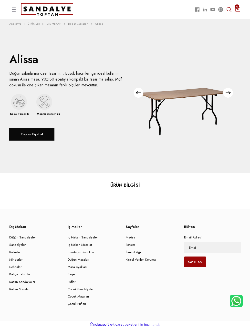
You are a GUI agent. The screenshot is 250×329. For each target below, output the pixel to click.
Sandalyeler (17, 245)
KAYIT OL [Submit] (195, 262)
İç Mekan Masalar (80, 245)
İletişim (130, 245)
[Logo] (47, 10)
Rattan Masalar (19, 290)
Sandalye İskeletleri (81, 253)
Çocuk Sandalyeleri (81, 290)
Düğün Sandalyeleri (22, 238)
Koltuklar (15, 253)
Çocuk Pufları (77, 304)
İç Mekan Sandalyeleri (83, 238)
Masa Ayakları (77, 267)
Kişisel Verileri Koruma (141, 260)
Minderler (15, 260)
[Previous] (139, 94)
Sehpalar (15, 267)
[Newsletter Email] (212, 248)
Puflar (71, 282)
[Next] (227, 94)
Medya (130, 238)
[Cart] (238, 10)
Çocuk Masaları (78, 297)
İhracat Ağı (133, 253)
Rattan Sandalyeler (22, 282)
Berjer (72, 275)
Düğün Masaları (78, 260)
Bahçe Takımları (20, 275)
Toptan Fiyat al (32, 135)
